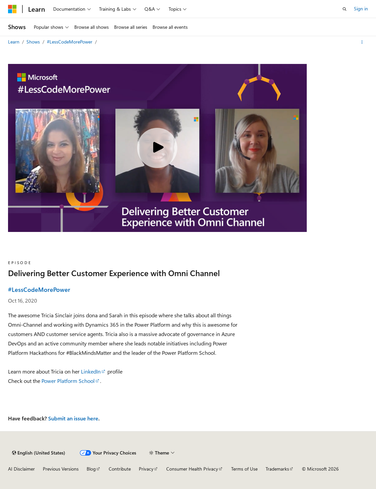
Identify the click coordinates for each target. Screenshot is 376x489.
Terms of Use (244, 469)
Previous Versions (61, 469)
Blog (91, 469)
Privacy (146, 469)
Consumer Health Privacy (192, 469)
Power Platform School (68, 380)
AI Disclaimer (21, 469)
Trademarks (277, 469)
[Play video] (157, 148)
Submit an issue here (73, 418)
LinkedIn (91, 371)
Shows (33, 41)
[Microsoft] (12, 9)
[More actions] (362, 42)
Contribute (120, 469)
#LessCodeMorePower (70, 41)
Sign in (361, 8)
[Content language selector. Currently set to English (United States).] (38, 452)
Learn (14, 41)
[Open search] (344, 9)
